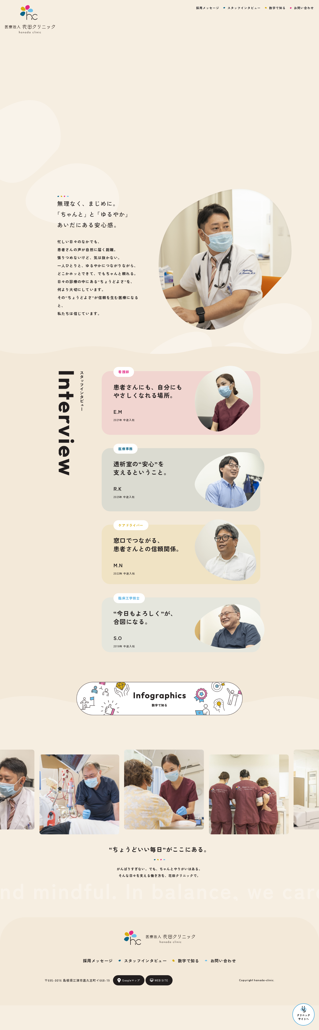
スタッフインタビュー (244, 8)
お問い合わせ (304, 8)
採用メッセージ (207, 8)
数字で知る (277, 8)
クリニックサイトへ (303, 1013)
